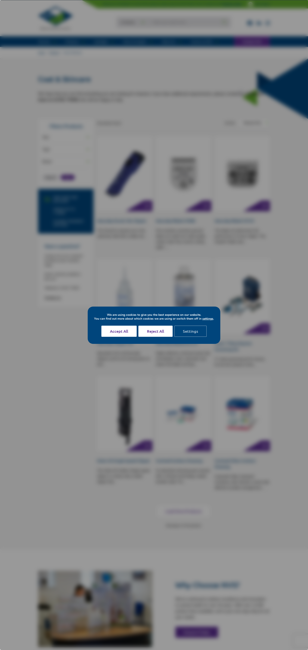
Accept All (119, 331)
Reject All (155, 331)
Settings (190, 331)
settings (209, 319)
